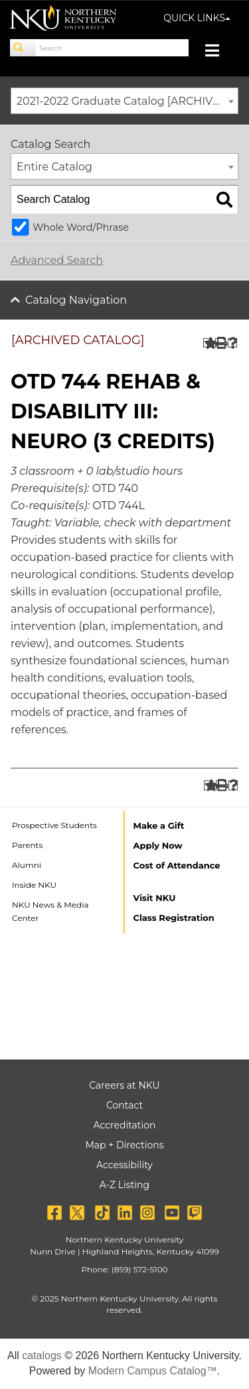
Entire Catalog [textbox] (54, 166)
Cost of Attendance (176, 865)
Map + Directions (124, 1145)
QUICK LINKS (196, 18)
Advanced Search (57, 260)
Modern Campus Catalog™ (152, 1370)
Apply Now (158, 845)
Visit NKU (154, 897)
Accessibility (124, 1165)
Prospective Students (54, 825)
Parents (27, 845)
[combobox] (124, 101)
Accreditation (125, 1125)
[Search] (23, 47)
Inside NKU (34, 885)
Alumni (26, 865)
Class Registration (173, 917)
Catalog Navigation (76, 300)
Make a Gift (159, 825)
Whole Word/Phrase (81, 227)
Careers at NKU (124, 1085)
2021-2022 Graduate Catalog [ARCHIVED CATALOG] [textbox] (127, 101)
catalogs (42, 1355)
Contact (124, 1105)
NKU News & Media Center (50, 911)
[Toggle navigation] (219, 52)
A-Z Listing (124, 1185)
